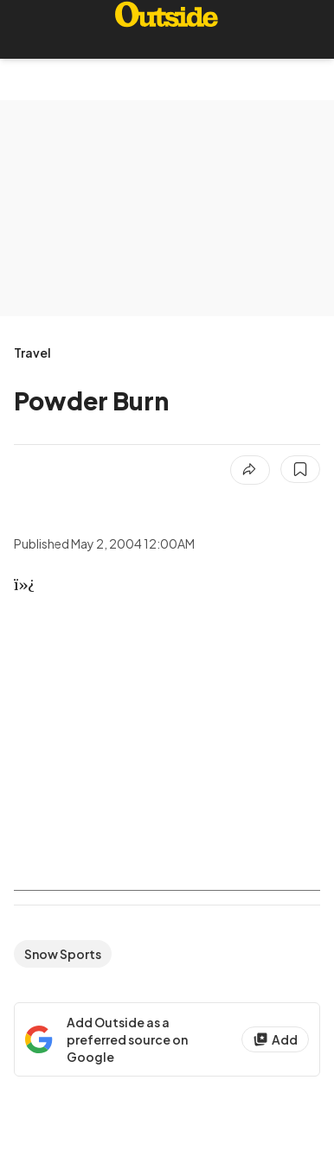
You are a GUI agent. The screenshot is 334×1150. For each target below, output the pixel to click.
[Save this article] (300, 469)
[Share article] (250, 470)
